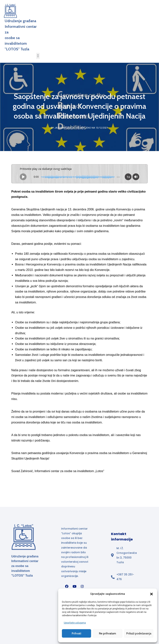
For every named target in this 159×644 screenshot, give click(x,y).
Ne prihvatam (107, 633)
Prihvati (76, 633)
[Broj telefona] (125, 576)
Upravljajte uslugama (75, 622)
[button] (151, 594)
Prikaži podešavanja (138, 633)
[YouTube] (74, 586)
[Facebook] (66, 586)
